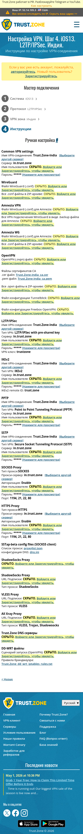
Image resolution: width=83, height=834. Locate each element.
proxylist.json (33, 548)
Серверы (9, 726)
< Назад (7, 679)
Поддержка (48, 726)
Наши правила (14, 738)
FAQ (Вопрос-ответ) (54, 738)
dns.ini (34, 552)
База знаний (49, 745)
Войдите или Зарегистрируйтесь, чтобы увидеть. (32, 169)
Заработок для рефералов (13, 752)
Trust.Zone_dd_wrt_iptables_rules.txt (27, 664)
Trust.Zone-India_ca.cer (32, 275)
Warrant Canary (14, 745)
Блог (43, 732)
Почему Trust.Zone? (54, 714)
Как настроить (41, 6)
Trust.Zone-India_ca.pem (35, 278)
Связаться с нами (52, 720)
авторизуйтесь (23, 71)
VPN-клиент (11, 720)
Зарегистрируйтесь (41, 76)
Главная (9, 714)
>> (44, 13)
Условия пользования (19, 732)
